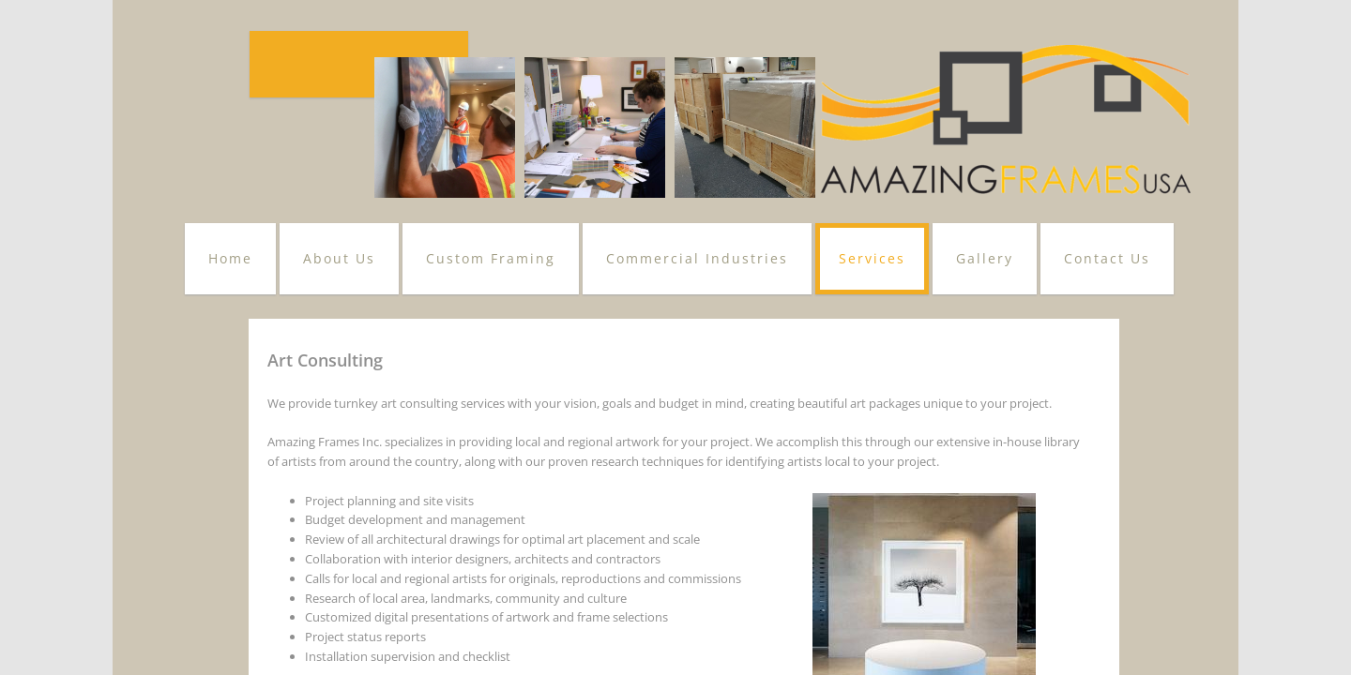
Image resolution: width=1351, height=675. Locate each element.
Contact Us (1107, 258)
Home (230, 258)
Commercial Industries (697, 258)
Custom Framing (490, 258)
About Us (339, 258)
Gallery (984, 258)
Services (872, 258)
